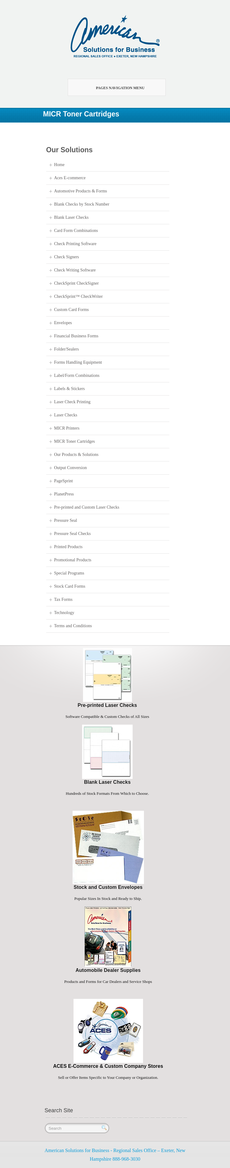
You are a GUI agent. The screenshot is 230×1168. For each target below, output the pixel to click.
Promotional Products (73, 560)
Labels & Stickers (69, 388)
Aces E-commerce (70, 178)
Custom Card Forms (71, 309)
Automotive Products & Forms (80, 191)
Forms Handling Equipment (78, 362)
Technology (64, 612)
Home (59, 164)
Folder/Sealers (66, 349)
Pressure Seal (65, 520)
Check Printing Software (75, 243)
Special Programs (69, 573)
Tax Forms (63, 599)
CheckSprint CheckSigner (76, 283)
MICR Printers (67, 428)
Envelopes (63, 322)
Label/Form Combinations (77, 375)
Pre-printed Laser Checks (107, 705)
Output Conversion (70, 467)
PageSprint (63, 481)
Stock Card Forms (69, 586)
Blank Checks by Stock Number (81, 204)
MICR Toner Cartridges (74, 441)
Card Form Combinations (76, 230)
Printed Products (68, 546)
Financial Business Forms (76, 336)
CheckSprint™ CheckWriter (78, 296)
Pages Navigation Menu (113, 87)
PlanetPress (64, 494)
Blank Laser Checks (71, 217)
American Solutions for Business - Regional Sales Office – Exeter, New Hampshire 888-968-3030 (115, 1155)
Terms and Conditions (73, 626)
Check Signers (66, 257)
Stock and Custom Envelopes (108, 887)
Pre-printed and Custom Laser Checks (86, 507)
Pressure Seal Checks (72, 533)
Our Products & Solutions (76, 454)
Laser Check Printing (72, 402)
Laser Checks (65, 415)
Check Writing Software (75, 270)
